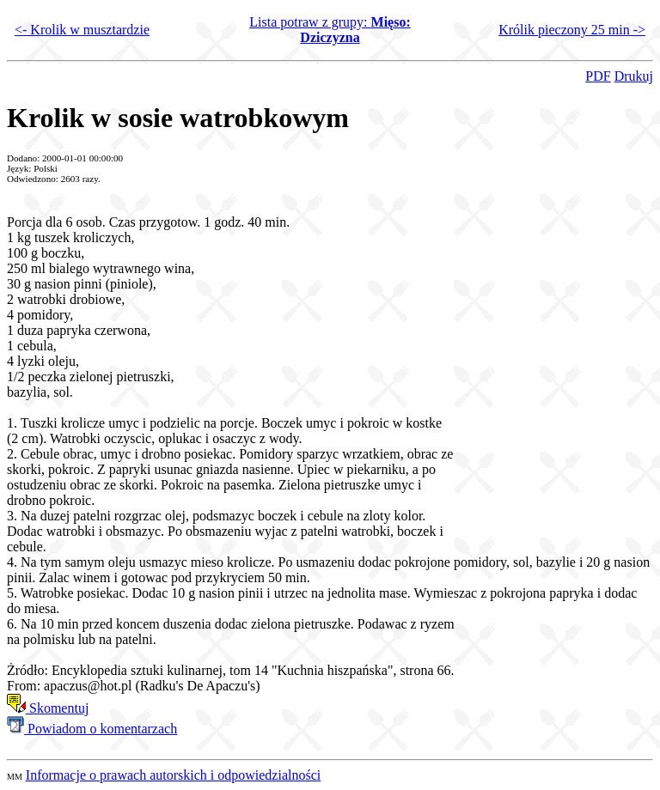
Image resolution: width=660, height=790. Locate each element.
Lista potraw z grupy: (330, 30)
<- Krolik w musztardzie (82, 29)
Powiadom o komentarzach (92, 728)
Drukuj (633, 76)
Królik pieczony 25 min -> (571, 29)
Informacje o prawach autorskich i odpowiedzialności (173, 775)
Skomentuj (48, 708)
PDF (597, 76)
